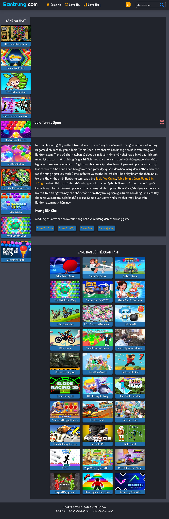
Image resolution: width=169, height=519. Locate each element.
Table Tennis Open (128, 178)
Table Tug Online (106, 178)
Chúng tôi (61, 510)
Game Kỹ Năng (106, 228)
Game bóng (87, 228)
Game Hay (74, 4)
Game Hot (93, 4)
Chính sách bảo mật (79, 510)
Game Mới (56, 4)
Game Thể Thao (45, 228)
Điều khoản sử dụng (103, 510)
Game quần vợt (67, 228)
